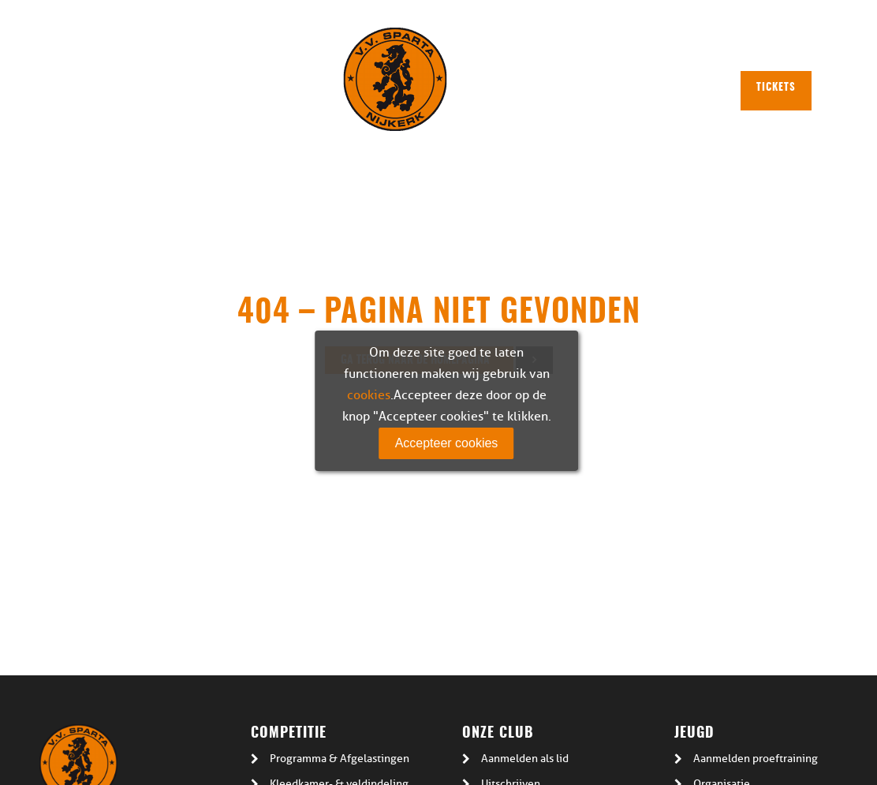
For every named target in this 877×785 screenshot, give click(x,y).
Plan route (579, 49)
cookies (368, 395)
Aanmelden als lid (525, 758)
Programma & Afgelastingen (339, 758)
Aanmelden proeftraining (755, 758)
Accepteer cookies (446, 443)
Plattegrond (495, 49)
